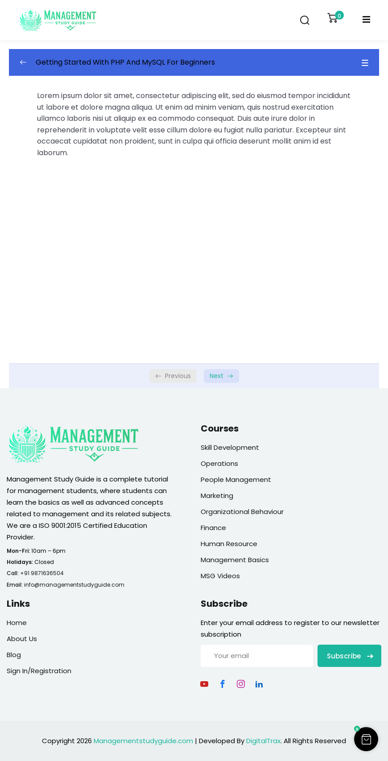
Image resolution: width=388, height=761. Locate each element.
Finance (213, 527)
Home (17, 622)
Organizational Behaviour (242, 511)
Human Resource (229, 543)
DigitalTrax (263, 740)
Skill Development (230, 447)
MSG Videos (220, 575)
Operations (219, 463)
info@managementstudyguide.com (74, 584)
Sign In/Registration (39, 670)
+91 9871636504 (42, 573)
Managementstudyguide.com (143, 740)
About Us (22, 638)
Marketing (217, 495)
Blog (14, 654)
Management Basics (235, 559)
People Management (236, 479)
